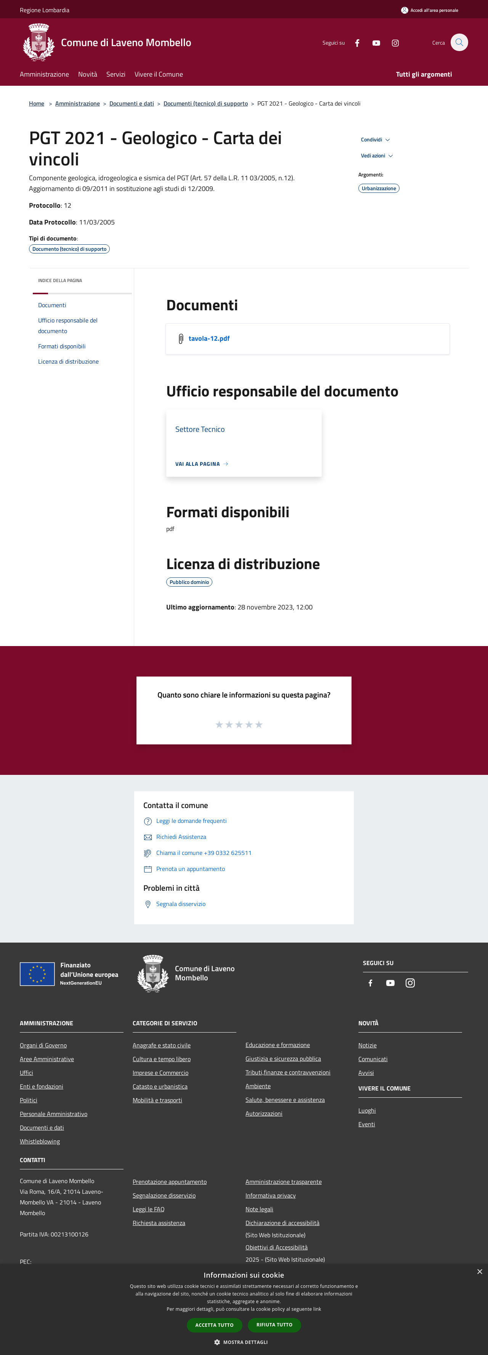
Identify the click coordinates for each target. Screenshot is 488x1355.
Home (36, 103)
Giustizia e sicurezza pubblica (283, 1058)
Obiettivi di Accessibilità (277, 1247)
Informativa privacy (271, 1195)
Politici (28, 1100)
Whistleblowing (40, 1141)
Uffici (26, 1072)
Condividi (376, 139)
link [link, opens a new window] (317, 1309)
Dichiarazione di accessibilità (282, 1222)
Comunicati (373, 1058)
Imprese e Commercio (160, 1072)
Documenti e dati (131, 103)
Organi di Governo (43, 1045)
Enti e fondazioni (41, 1086)
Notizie (367, 1045)
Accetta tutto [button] (215, 1325)
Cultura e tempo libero (162, 1058)
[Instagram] (391, 42)
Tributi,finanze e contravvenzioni (288, 1072)
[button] (244, 1342)
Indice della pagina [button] (60, 280)
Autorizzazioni (264, 1113)
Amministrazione (77, 103)
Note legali (259, 1209)
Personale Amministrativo (53, 1113)
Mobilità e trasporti (157, 1100)
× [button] (479, 1272)
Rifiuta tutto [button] (275, 1324)
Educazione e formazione (278, 1044)
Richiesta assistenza (159, 1222)
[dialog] (244, 1309)
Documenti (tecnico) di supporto (206, 103)
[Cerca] (459, 42)
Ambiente (258, 1085)
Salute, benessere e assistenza (285, 1099)
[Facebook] (353, 42)
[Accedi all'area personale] (429, 10)
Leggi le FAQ (149, 1209)
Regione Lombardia (44, 9)
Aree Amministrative (47, 1058)
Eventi (366, 1124)
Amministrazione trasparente (284, 1181)
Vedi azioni (378, 155)
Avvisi (366, 1072)
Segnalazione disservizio (164, 1195)
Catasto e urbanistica (160, 1086)
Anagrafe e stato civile (162, 1045)
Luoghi (367, 1110)
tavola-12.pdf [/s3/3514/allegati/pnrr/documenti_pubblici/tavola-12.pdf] (209, 338)
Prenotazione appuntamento (170, 1181)
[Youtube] (372, 42)
